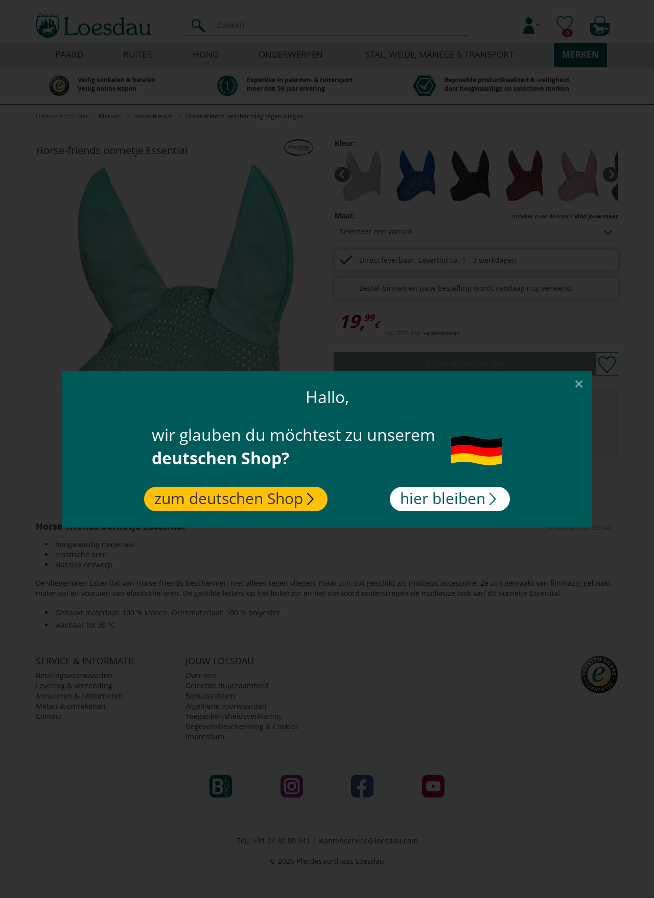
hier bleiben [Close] (448, 498)
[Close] (578, 383)
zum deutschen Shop (234, 498)
